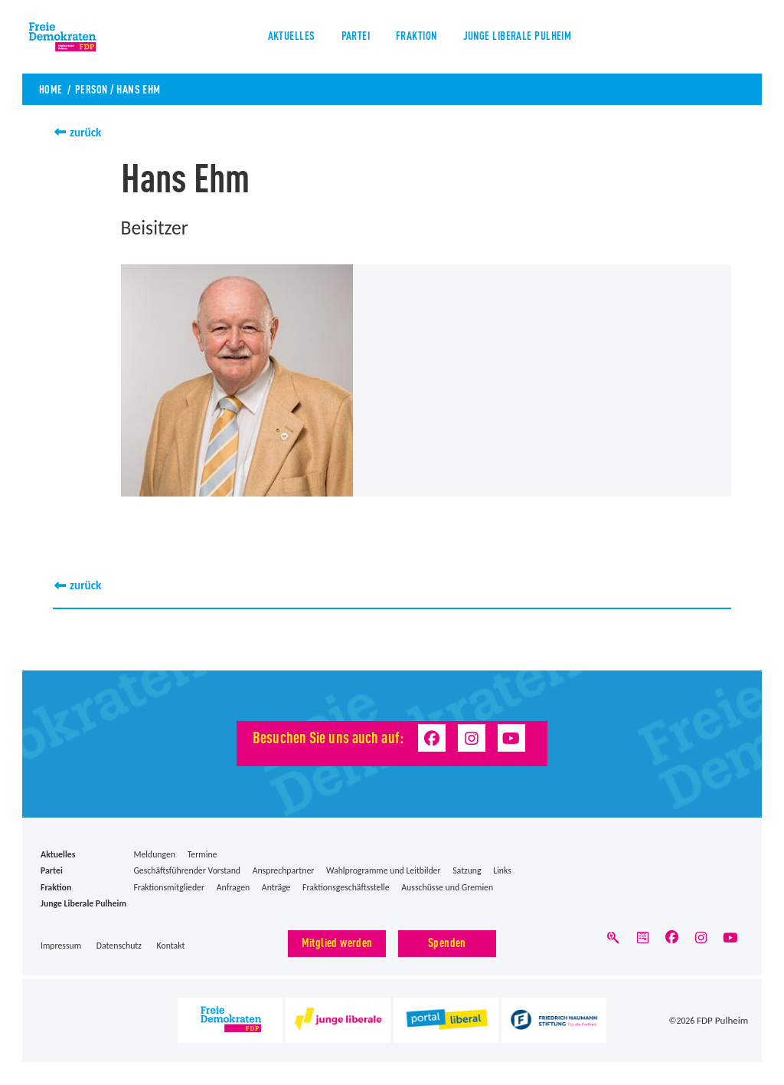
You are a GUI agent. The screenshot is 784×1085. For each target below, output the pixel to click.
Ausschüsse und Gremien (447, 886)
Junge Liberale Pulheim (523, 38)
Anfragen (233, 886)
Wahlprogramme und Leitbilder (383, 870)
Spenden (447, 942)
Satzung (466, 870)
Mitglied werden (337, 942)
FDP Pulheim (725, 1020)
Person (93, 88)
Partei (350, 38)
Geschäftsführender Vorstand (186, 870)
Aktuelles (282, 38)
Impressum (61, 945)
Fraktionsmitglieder (168, 886)
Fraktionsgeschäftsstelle (346, 886)
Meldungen (154, 853)
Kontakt (171, 945)
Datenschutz (119, 945)
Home (51, 88)
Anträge (276, 886)
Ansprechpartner (284, 870)
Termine (202, 853)
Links (502, 870)
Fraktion (415, 38)
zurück (86, 132)
